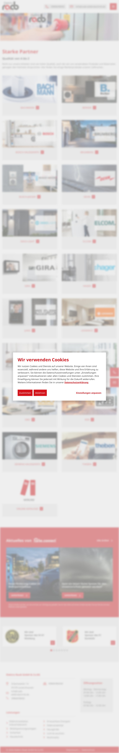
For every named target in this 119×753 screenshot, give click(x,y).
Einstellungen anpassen (88, 392)
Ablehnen (40, 392)
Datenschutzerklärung (76, 382)
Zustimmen (25, 392)
